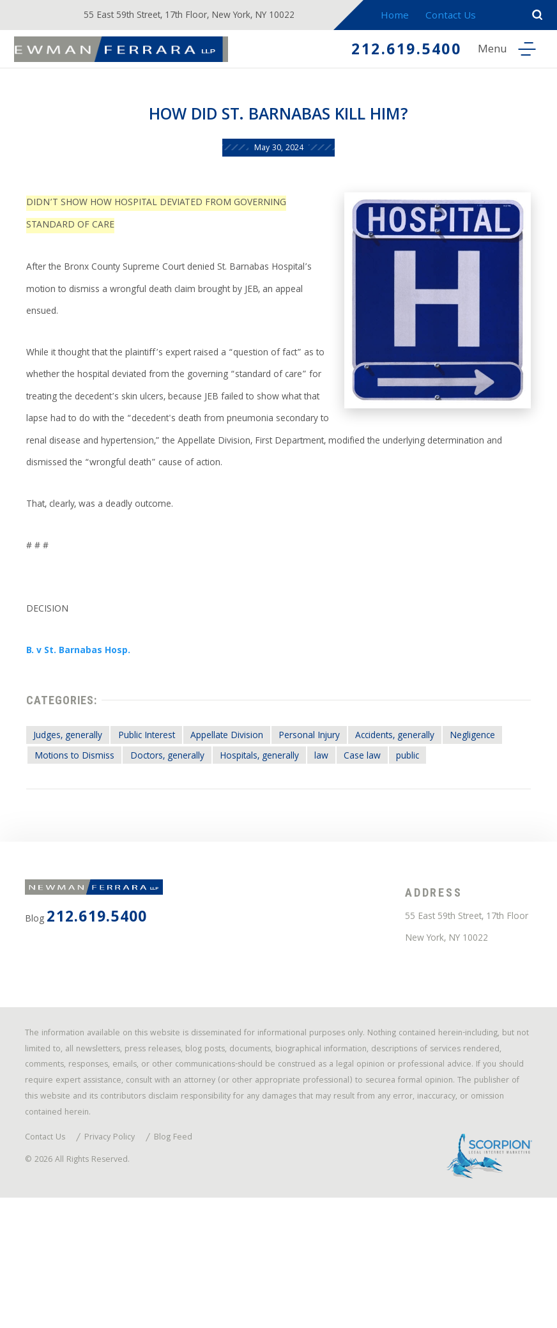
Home (406, 16)
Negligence (63, 816)
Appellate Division (258, 794)
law (428, 816)
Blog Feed (187, 1262)
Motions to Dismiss (149, 816)
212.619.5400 (395, 52)
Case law (473, 816)
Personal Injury (351, 794)
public (51, 837)
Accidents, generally (450, 794)
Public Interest (166, 794)
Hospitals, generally (358, 816)
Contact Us (463, 16)
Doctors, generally (252, 816)
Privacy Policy (119, 1262)
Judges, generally (75, 794)
